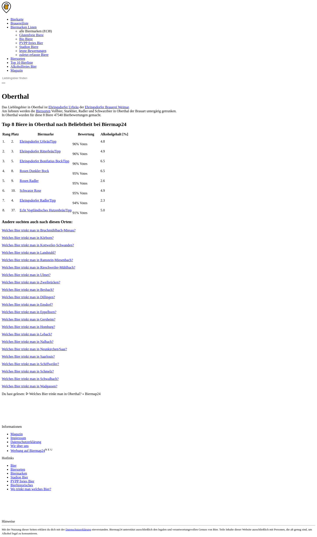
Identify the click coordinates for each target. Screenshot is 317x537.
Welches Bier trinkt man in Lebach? (27, 334)
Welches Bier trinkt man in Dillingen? (28, 297)
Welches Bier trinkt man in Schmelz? (28, 371)
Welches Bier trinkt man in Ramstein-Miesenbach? (37, 260)
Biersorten (17, 58)
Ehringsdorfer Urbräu (64, 107)
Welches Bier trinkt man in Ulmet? (26, 275)
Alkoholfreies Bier (23, 66)
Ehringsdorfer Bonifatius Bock (44, 161)
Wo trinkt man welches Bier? (30, 489)
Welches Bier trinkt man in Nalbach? (27, 342)
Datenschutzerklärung (25, 442)
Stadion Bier (19, 477)
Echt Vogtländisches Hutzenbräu (46, 210)
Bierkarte (17, 19)
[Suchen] (3, 83)
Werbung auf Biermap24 (27, 450)
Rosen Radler (29, 181)
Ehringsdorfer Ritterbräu (40, 151)
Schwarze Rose (30, 190)
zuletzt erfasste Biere (34, 55)
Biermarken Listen (23, 27)
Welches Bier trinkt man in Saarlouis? (28, 356)
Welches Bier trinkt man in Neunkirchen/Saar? (34, 349)
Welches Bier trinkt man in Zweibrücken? (31, 282)
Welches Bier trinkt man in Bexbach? (28, 290)
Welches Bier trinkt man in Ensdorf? (27, 304)
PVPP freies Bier (31, 43)
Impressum (18, 438)
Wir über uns (19, 446)
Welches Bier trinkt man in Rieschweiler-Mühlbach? (38, 267)
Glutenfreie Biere (31, 35)
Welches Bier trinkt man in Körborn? (28, 238)
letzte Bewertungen (32, 51)
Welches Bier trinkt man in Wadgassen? (29, 386)
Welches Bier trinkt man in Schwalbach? (30, 379)
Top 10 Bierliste (21, 62)
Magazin (16, 70)
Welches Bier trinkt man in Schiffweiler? (30, 364)
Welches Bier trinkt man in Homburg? (28, 327)
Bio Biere (26, 39)
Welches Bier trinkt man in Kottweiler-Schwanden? (38, 245)
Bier (13, 465)
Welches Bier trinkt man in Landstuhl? (29, 252)
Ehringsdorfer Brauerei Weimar (107, 107)
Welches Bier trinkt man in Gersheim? (28, 319)
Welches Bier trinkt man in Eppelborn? (29, 312)
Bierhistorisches (21, 485)
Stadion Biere (28, 47)
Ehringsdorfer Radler (38, 200)
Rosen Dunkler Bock (34, 171)
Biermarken (18, 473)
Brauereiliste (19, 23)
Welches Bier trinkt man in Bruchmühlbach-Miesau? (39, 230)
